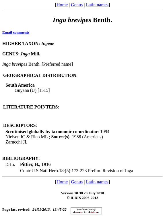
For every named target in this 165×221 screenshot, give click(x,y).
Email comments (16, 32)
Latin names (97, 4)
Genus (77, 4)
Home (62, 4)
